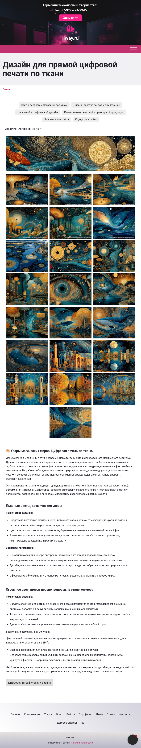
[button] (70, 153)
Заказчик (11, 128)
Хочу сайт (70, 18)
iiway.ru (70, 38)
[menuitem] (44, 105)
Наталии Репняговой (82, 742)
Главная (7, 89)
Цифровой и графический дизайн (29, 682)
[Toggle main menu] (70, 49)
